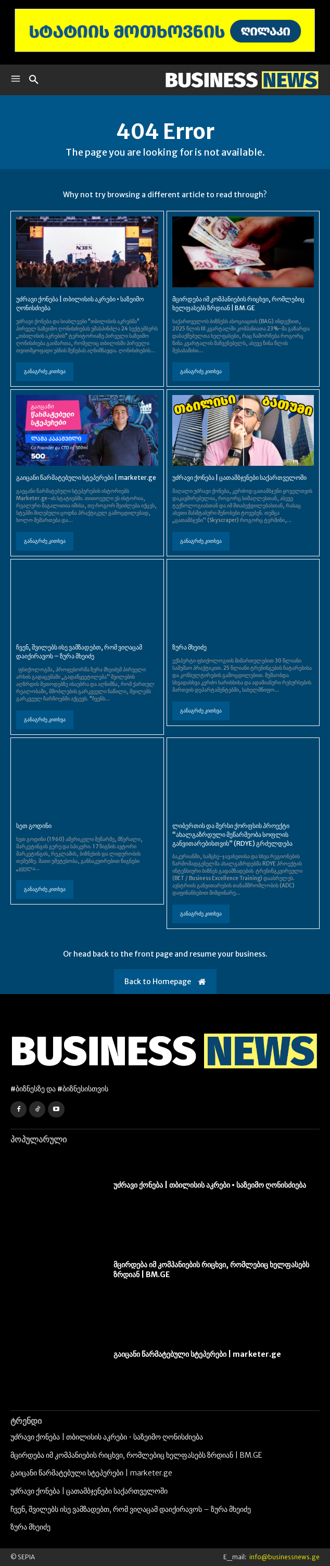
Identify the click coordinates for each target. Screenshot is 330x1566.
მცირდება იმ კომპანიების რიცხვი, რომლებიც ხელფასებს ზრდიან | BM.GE (238, 303)
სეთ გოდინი (34, 826)
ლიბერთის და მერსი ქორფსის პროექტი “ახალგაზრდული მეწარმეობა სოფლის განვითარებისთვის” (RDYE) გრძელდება (232, 834)
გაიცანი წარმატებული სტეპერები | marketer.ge (86, 477)
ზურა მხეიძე (189, 647)
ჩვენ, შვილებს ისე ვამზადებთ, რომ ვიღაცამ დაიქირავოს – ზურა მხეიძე (79, 651)
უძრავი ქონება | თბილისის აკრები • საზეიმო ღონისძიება (209, 1185)
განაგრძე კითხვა (45, 371)
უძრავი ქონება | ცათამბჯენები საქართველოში (239, 477)
